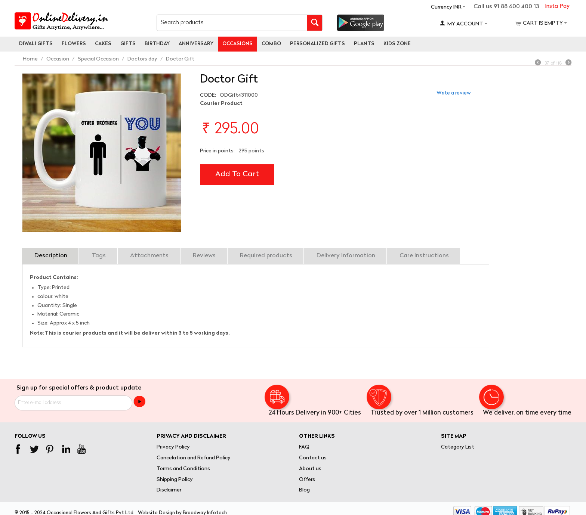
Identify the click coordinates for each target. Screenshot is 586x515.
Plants (364, 43)
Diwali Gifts (36, 43)
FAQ (304, 447)
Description (50, 256)
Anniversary (196, 43)
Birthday (157, 43)
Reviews (204, 256)
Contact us (313, 458)
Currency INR (446, 7)
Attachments (149, 256)
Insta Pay (557, 6)
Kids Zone (397, 43)
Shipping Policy (175, 480)
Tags (99, 256)
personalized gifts (317, 43)
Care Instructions (424, 256)
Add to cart (237, 174)
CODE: (208, 95)
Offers (307, 480)
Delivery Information (346, 256)
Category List (457, 447)
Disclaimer (169, 490)
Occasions (237, 43)
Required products (266, 256)
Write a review (454, 93)
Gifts (128, 43)
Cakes (103, 43)
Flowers (74, 43)
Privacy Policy (173, 447)
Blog (304, 490)
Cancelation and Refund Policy (194, 458)
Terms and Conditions (183, 469)
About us (310, 469)
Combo (271, 43)
